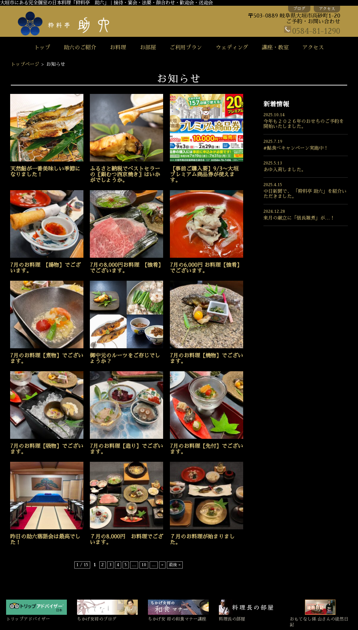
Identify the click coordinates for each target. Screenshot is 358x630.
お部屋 (148, 47)
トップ (42, 47)
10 (144, 565)
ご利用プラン (186, 47)
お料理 (118, 47)
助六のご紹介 (80, 47)
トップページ (25, 64)
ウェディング (232, 47)
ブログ (299, 9)
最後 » (175, 565)
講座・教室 (275, 47)
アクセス (327, 9)
